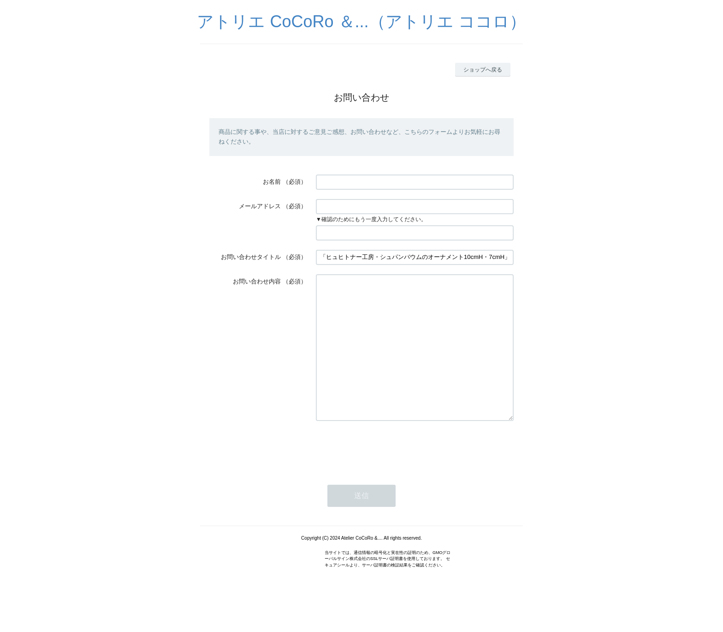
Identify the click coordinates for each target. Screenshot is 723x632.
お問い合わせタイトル (251, 256)
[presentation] (386, 476)
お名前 (272, 181)
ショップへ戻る (482, 69)
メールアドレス (260, 206)
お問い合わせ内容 (257, 281)
